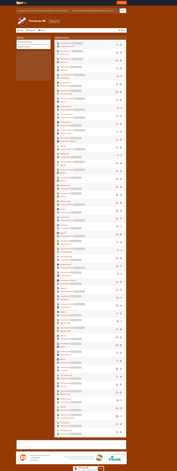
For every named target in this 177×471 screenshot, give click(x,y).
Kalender (31, 30)
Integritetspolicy (35, 458)
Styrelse (91, 30)
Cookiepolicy (34, 460)
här (70, 11)
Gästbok (53, 30)
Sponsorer (65, 30)
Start (20, 30)
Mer (122, 30)
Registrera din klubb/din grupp (39, 455)
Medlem (102, 30)
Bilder (42, 30)
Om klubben (78, 30)
